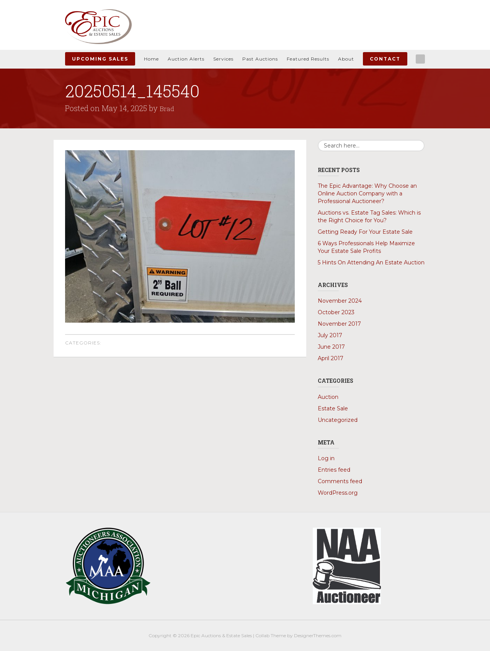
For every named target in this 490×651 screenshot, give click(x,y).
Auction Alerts (186, 59)
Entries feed (334, 469)
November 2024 (340, 300)
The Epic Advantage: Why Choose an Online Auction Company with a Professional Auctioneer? (367, 193)
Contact (385, 59)
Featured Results (308, 59)
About (346, 59)
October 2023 (336, 312)
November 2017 (339, 323)
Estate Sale (333, 408)
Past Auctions (260, 59)
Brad (168, 108)
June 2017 (331, 346)
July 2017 (330, 335)
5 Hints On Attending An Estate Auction (371, 262)
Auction (328, 396)
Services (223, 59)
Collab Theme (270, 635)
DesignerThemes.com (317, 635)
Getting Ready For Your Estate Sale (365, 231)
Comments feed (340, 480)
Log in (326, 457)
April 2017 (330, 358)
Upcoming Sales (100, 59)
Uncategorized (338, 419)
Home (151, 59)
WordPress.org (338, 492)
